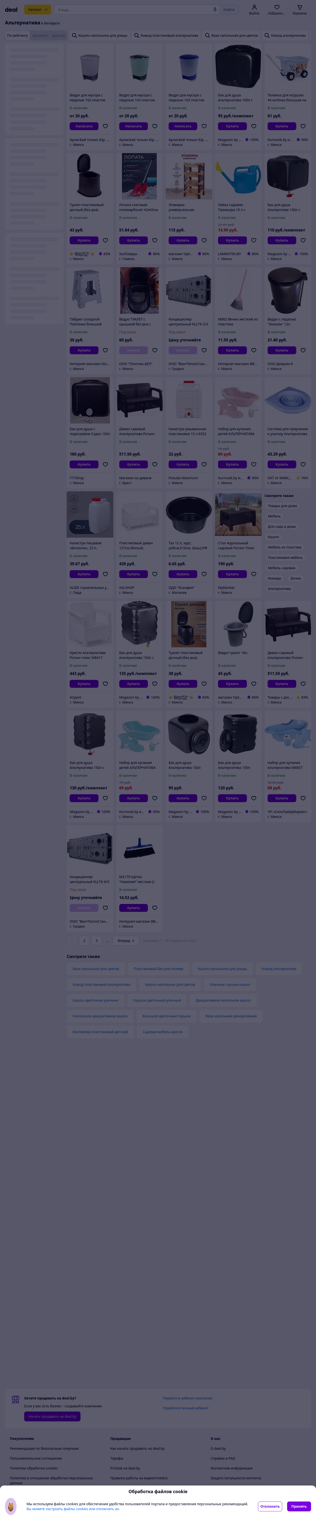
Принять (299, 1506)
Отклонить (270, 1506)
